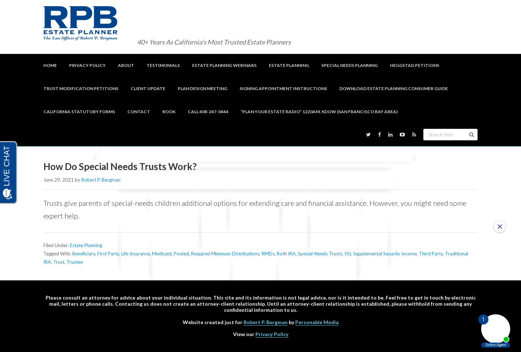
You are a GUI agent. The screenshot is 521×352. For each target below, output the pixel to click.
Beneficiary (83, 253)
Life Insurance (135, 253)
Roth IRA (286, 253)
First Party (108, 253)
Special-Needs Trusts (320, 253)
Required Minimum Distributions (225, 253)
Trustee (75, 262)
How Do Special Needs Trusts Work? (121, 166)
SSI (347, 253)
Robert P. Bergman (265, 322)
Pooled (181, 253)
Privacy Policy (271, 334)
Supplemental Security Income (385, 253)
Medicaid (161, 253)
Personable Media (317, 322)
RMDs (268, 253)
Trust (58, 262)
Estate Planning (86, 245)
